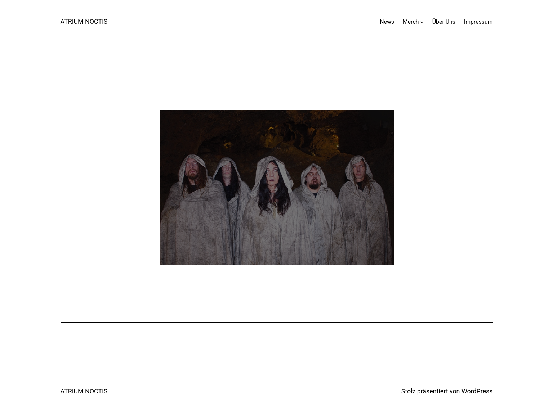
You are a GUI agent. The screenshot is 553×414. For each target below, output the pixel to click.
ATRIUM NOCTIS (84, 21)
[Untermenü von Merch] (422, 22)
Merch (411, 21)
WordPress (477, 391)
